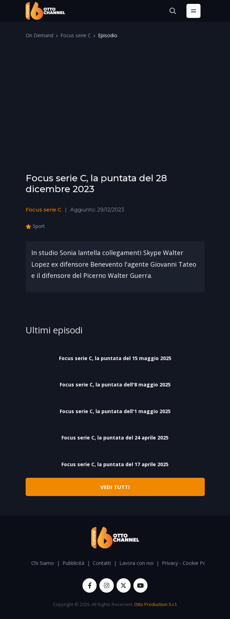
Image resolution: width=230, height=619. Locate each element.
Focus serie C (75, 35)
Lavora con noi (136, 563)
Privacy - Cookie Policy (187, 563)
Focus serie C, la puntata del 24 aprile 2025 (115, 437)
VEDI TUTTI (115, 486)
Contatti (102, 563)
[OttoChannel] (45, 11)
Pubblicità (73, 563)
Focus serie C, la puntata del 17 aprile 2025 (115, 464)
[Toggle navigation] (193, 11)
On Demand (39, 35)
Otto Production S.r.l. (155, 604)
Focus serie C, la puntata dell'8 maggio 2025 (115, 384)
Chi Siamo (42, 563)
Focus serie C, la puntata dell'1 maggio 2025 (115, 411)
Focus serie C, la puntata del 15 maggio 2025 (115, 358)
